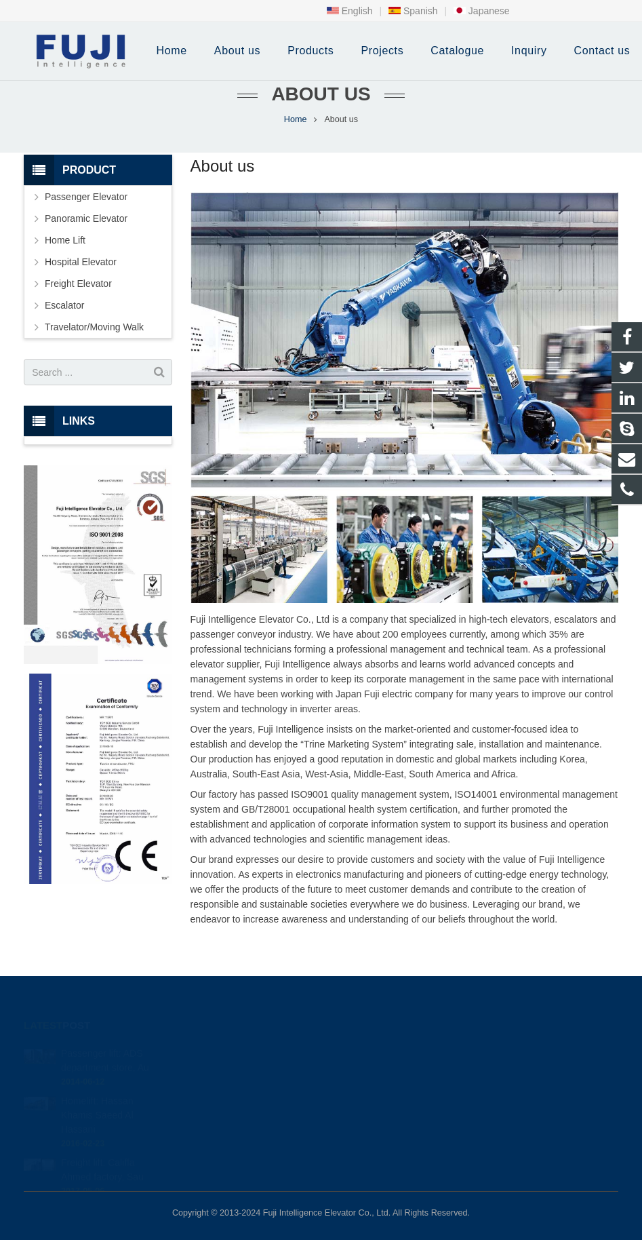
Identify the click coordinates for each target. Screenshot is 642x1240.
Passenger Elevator (86, 196)
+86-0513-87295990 (383, 1050)
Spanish (412, 10)
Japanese (482, 10)
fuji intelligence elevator (389, 1110)
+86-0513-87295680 (385, 1070)
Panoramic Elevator (86, 218)
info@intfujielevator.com (391, 1090)
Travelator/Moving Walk (94, 327)
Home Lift (65, 240)
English (350, 10)
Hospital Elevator (81, 261)
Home (295, 119)
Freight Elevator (78, 283)
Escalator (64, 305)
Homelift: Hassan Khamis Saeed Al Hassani (97, 1096)
